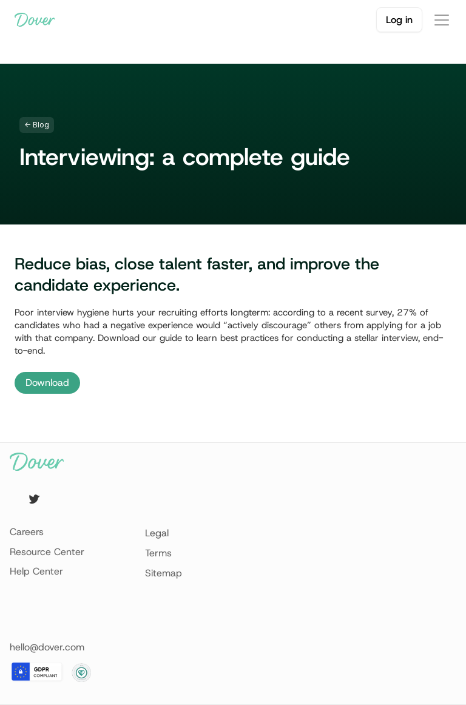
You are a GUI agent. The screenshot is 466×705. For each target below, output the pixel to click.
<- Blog (36, 124)
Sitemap (163, 573)
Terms (158, 553)
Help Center (36, 571)
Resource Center (47, 551)
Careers (27, 531)
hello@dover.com (47, 647)
